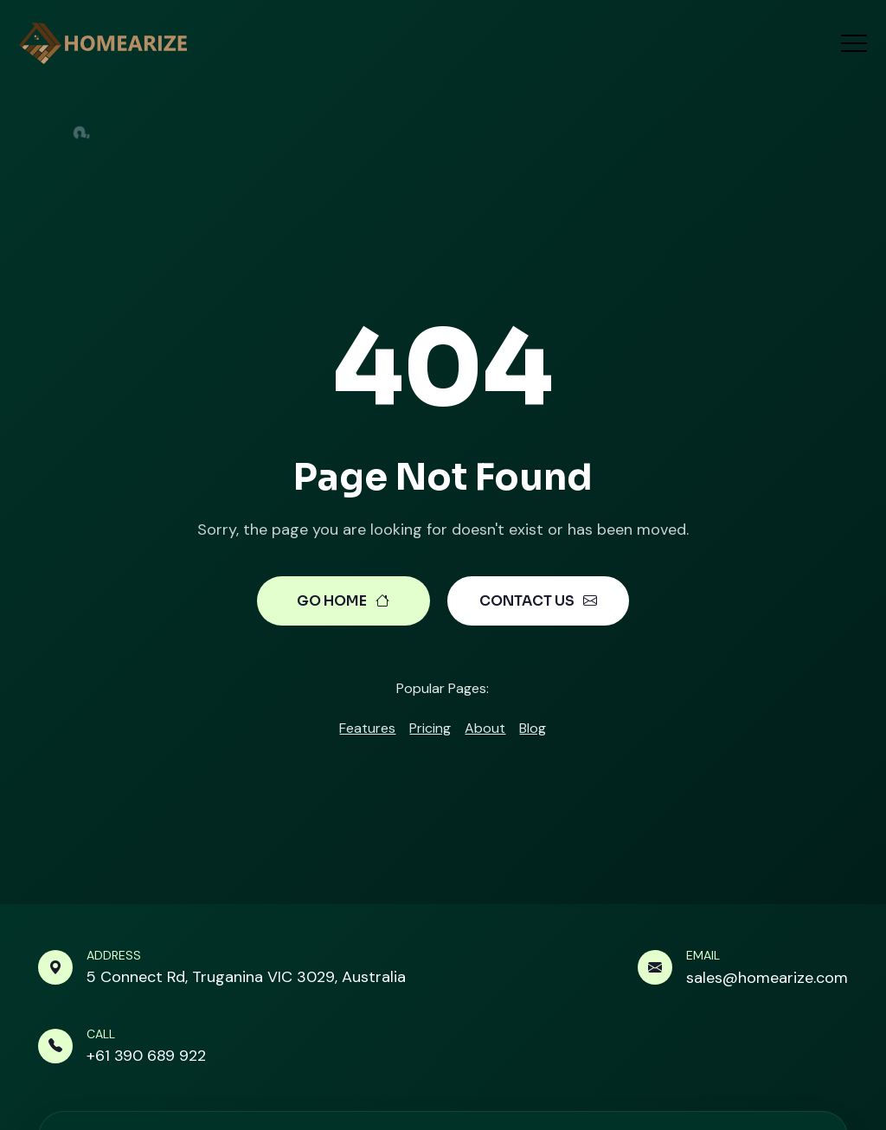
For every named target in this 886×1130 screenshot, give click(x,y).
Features (367, 728)
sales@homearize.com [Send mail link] (767, 977)
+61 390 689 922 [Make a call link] (146, 1055)
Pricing (430, 728)
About (485, 728)
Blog (532, 728)
